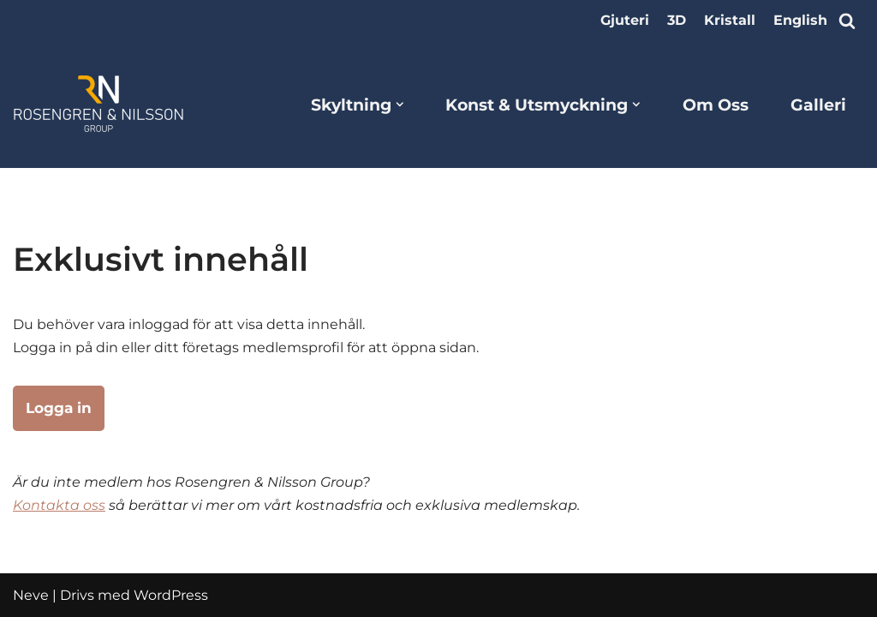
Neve (31, 595)
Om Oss (716, 104)
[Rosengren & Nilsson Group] (98, 104)
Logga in (59, 407)
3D (676, 20)
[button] (400, 104)
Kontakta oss (59, 505)
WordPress (171, 595)
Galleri (818, 104)
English (800, 20)
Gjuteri (624, 20)
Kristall (729, 20)
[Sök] (847, 20)
